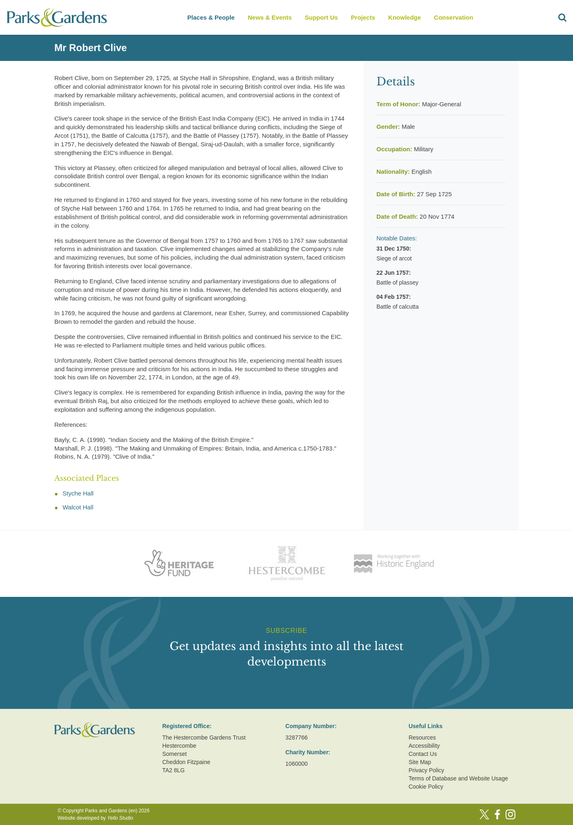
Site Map (420, 762)
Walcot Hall (78, 507)
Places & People (211, 17)
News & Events (270, 17)
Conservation (453, 17)
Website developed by (95, 818)
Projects (363, 17)
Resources (422, 737)
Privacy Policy (426, 770)
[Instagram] (510, 814)
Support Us (321, 17)
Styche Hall (78, 493)
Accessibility (424, 745)
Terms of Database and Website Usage (458, 778)
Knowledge (404, 17)
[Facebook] (497, 814)
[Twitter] (484, 814)
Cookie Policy (426, 786)
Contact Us (423, 754)
